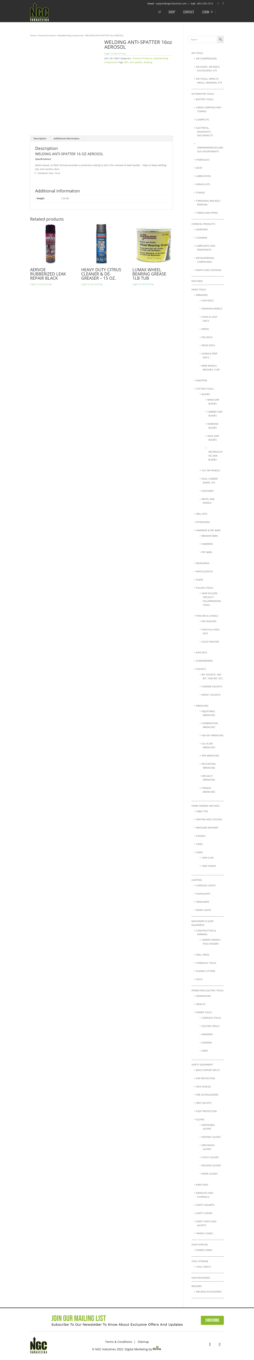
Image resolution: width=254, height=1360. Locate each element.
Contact (188, 11)
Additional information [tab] (66, 138)
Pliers (199, 579)
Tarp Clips (208, 857)
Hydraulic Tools (206, 962)
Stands (200, 192)
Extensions (203, 522)
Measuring (202, 563)
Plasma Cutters (205, 971)
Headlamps (202, 901)
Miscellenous (204, 571)
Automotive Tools (202, 93)
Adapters (201, 380)
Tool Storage (199, 1261)
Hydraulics (203, 159)
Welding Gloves (211, 1165)
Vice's (199, 979)
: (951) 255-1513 (204, 3)
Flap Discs (208, 300)
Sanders (207, 1042)
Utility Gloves (210, 1157)
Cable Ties (202, 811)
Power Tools (204, 1012)
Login (205, 11)
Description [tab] (40, 138)
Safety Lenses (204, 1213)
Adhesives (202, 229)
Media (205, 328)
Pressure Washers (207, 827)
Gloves (200, 1119)
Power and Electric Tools (207, 990)
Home (33, 35)
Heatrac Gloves (211, 1136)
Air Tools (197, 53)
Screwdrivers (204, 660)
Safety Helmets (205, 1204)
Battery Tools (205, 99)
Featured (197, 281)
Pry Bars (207, 552)
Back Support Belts (208, 1070)
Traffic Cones (204, 1233)
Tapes (199, 844)
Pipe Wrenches (210, 755)
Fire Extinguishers (207, 1094)
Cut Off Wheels (211, 470)
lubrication (203, 176)
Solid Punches (210, 641)
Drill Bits (201, 513)
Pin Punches (209, 621)
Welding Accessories (209, 1291)
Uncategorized (200, 1277)
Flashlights (203, 893)
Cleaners (201, 237)
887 (126, 62)
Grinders (207, 1034)
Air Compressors (206, 58)
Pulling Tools (204, 587)
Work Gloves (210, 1173)
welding (148, 62)
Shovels (201, 835)
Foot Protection (206, 1111)
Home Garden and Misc (205, 805)
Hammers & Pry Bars (208, 530)
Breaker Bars (210, 535)
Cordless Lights (206, 885)
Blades (206, 394)
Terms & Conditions (118, 1342)
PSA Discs (207, 337)
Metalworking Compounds (70, 35)
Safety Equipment (202, 1064)
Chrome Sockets (212, 686)
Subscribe (212, 1320)
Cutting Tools (205, 388)
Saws (205, 1050)
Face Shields (203, 1086)
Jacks (199, 167)
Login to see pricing (115, 53)
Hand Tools (198, 289)
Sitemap (143, 1342)
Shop (171, 11)
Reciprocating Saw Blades (215, 455)
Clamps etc (202, 119)
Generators (203, 995)
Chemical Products (47, 35)
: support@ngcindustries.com (171, 3)
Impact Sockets (211, 694)
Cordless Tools (211, 1017)
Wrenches (202, 705)
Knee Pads (202, 1184)
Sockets (201, 669)
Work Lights (203, 910)
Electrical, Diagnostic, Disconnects (204, 131)
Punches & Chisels (207, 615)
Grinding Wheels (212, 308)
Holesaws (208, 490)
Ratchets (201, 652)
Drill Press (202, 954)
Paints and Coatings (208, 270)
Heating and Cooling (209, 819)
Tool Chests (203, 1266)
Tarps (199, 852)
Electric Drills (211, 1026)
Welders (196, 1286)
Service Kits (203, 184)
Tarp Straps (209, 865)
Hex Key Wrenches (213, 735)
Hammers (207, 543)
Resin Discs (208, 345)
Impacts (201, 1004)
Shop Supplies (199, 1244)
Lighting (196, 879)
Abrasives (202, 295)
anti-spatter (136, 62)
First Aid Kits (204, 1102)
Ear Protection (205, 1078)
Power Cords (204, 1250)
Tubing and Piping (207, 212)
